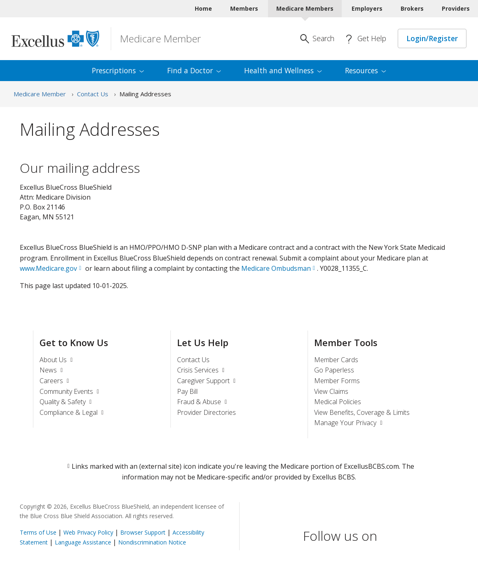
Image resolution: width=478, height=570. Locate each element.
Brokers (412, 8)
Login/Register (432, 38)
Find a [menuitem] (194, 70)
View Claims (331, 391)
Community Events (70, 391)
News (52, 370)
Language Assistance (83, 542)
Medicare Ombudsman (276, 268)
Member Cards (336, 359)
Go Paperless (334, 370)
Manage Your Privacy (349, 422)
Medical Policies (337, 401)
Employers (367, 8)
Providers (456, 8)
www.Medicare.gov (48, 268)
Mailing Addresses (145, 94)
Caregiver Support (207, 380)
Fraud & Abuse (203, 401)
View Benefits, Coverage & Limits (362, 412)
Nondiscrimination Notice (152, 542)
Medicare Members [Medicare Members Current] (304, 8)
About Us (57, 359)
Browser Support (143, 532)
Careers (55, 380)
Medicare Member (40, 94)
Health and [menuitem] (283, 70)
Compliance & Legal (73, 412)
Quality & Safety (67, 401)
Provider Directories (206, 412)
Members (244, 8)
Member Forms (337, 380)
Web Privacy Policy (88, 532)
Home (203, 8)
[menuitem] (118, 70)
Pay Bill (187, 391)
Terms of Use (38, 532)
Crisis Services (202, 370)
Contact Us (92, 94)
